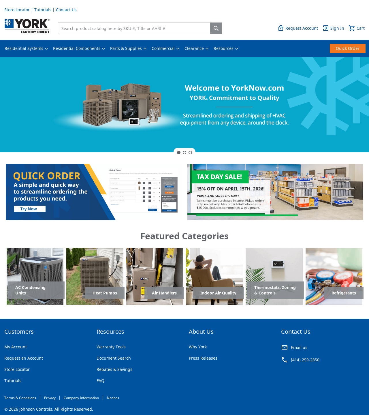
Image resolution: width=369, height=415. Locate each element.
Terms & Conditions (20, 397)
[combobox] (135, 28)
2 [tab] (184, 152)
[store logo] (27, 26)
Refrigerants (344, 293)
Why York (198, 347)
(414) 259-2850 (305, 360)
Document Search (114, 358)
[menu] (184, 48)
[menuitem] (24, 48)
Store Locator (17, 9)
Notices (113, 397)
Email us (299, 347)
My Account (15, 347)
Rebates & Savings (114, 369)
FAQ (100, 380)
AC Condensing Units (30, 290)
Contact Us (66, 9)
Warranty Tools (111, 347)
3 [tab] (190, 152)
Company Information (81, 397)
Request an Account (23, 358)
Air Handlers (164, 293)
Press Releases (203, 358)
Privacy (50, 397)
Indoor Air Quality (218, 293)
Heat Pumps (105, 293)
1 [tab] (178, 152)
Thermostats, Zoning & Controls (275, 290)
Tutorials (42, 9)
